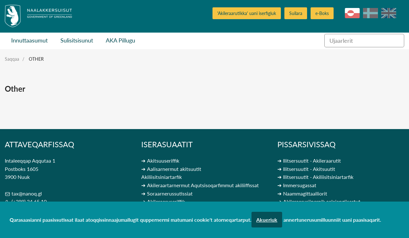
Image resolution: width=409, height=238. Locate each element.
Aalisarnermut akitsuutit (174, 169)
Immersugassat (299, 185)
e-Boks (322, 13)
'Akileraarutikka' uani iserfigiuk (246, 13)
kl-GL (352, 13)
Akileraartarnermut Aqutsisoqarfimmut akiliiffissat (203, 185)
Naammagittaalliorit (305, 193)
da (370, 13)
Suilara (295, 13)
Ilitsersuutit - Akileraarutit (312, 160)
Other (36, 59)
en (388, 13)
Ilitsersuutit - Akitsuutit (309, 169)
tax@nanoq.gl (27, 193)
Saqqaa (12, 59)
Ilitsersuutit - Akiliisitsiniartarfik (318, 177)
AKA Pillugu (120, 40)
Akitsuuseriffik (163, 160)
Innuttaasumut (29, 40)
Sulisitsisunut (76, 40)
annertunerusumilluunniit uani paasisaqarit (331, 220)
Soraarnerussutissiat (170, 193)
